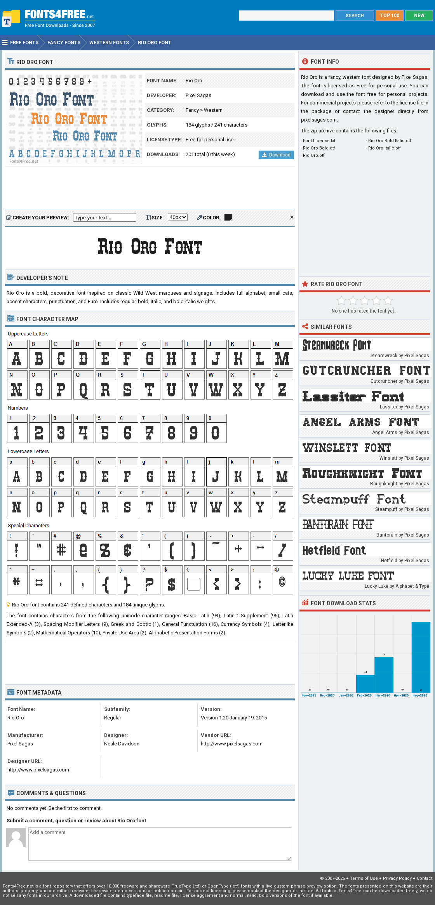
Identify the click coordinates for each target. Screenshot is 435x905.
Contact (424, 878)
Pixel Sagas (198, 95)
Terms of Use (364, 878)
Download (276, 155)
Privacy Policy (397, 878)
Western (213, 110)
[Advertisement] (150, 188)
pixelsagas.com (319, 120)
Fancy (192, 110)
